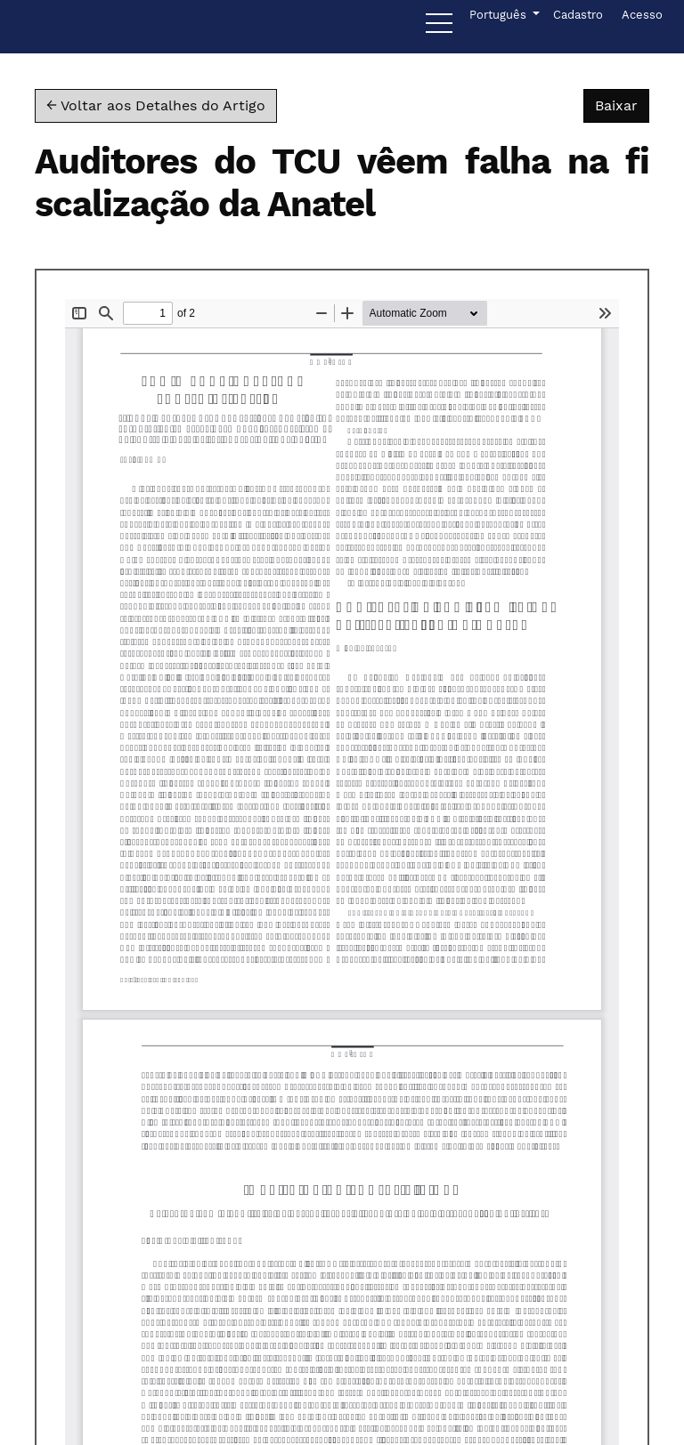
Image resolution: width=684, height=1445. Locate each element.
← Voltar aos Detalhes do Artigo (155, 105)
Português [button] (499, 13)
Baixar (622, 104)
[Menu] (439, 27)
